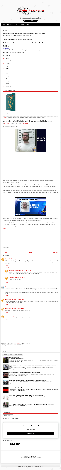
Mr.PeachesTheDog (13, 270)
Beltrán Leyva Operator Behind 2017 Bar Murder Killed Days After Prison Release (27, 380)
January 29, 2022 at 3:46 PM (20, 277)
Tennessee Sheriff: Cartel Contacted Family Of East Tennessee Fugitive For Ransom (27, 121)
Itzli (6, 71)
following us (38, 457)
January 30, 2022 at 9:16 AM (17, 299)
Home (4, 24)
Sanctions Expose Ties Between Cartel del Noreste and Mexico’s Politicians (26, 395)
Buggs (7, 58)
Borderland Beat (29, 466)
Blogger (41, 466)
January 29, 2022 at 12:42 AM (14, 287)
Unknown (11, 277)
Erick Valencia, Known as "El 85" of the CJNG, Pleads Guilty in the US (24, 372)
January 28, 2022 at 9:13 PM (25, 270)
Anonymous (8, 299)
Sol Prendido (9, 86)
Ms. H (7, 78)
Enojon (7, 65)
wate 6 (4, 228)
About (22, 24)
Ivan (7, 73)
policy (7, 52)
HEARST (8, 68)
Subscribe (30, 433)
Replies (8, 267)
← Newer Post (5, 252)
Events (17, 24)
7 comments (25, 123)
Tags (11, 354)
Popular (5, 354)
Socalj (7, 83)
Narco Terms (10, 24)
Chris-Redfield (8, 259)
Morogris (8, 76)
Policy (27, 24)
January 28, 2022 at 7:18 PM (18, 259)
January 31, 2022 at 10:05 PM (16, 316)
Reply (6, 265)
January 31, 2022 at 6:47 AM (17, 308)
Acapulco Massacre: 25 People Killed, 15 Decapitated (16, 358)
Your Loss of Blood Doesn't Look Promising (19, 387)
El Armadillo (8, 60)
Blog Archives (18, 354)
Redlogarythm (9, 81)
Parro (6, 287)
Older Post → (56, 252)
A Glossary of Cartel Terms (15, 403)
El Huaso (8, 63)
